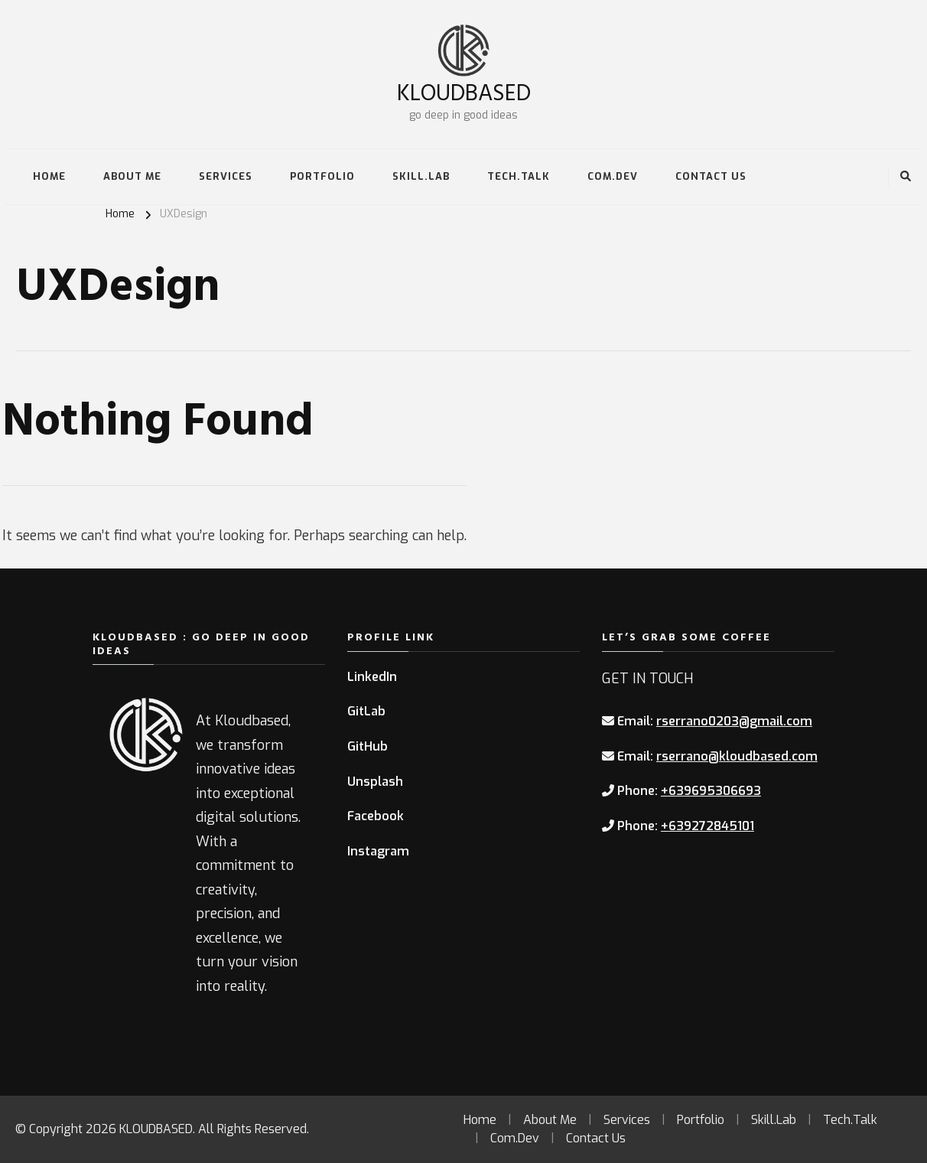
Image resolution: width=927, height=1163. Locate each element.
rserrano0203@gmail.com (734, 721)
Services (225, 176)
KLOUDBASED (464, 91)
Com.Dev (612, 176)
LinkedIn (372, 677)
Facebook (375, 816)
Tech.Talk (518, 176)
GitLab (366, 711)
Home (49, 176)
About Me (132, 176)
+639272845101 (707, 826)
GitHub (367, 746)
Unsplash (375, 782)
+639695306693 (711, 791)
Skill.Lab (421, 176)
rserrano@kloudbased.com (737, 756)
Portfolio (322, 176)
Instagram (378, 851)
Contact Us (710, 176)
